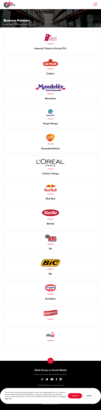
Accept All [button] (75, 395)
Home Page (8, 24)
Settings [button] (89, 395)
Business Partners (23, 24)
